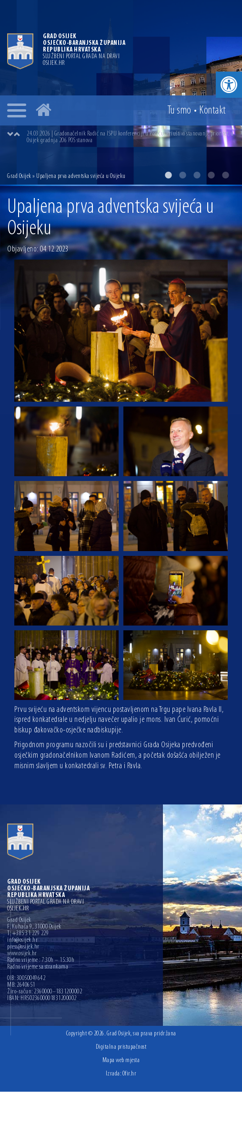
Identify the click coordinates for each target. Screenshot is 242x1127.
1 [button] (168, 175)
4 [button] (211, 175)
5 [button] (225, 175)
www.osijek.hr (22, 953)
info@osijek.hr (22, 940)
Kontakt (212, 110)
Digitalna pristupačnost (121, 1047)
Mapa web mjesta (121, 1060)
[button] (229, 85)
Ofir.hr (129, 1073)
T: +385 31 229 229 (28, 933)
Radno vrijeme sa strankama (37, 967)
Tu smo (179, 110)
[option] (121, 92)
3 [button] (197, 175)
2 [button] (182, 175)
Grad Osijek (19, 176)
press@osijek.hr (23, 947)
